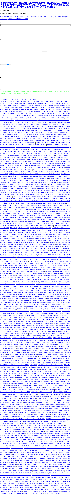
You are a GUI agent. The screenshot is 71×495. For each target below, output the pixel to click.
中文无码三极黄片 (28, 454)
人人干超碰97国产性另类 (58, 416)
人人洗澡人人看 (22, 225)
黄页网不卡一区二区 (22, 308)
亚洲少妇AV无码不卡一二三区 (17, 288)
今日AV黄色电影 (31, 431)
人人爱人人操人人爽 (63, 421)
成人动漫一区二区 (15, 437)
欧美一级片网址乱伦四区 (6, 271)
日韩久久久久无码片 (26, 383)
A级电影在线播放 (35, 124)
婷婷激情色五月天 (46, 491)
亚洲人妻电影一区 (8, 454)
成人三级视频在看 (36, 140)
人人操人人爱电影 (14, 107)
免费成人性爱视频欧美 (8, 450)
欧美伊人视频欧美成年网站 (39, 103)
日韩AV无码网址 (52, 402)
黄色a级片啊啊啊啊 (45, 259)
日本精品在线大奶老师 (47, 456)
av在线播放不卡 (33, 412)
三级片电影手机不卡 (14, 215)
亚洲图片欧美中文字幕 (53, 375)
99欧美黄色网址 (61, 230)
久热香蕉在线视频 (44, 450)
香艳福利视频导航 (40, 344)
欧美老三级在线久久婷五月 (55, 178)
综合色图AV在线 (58, 153)
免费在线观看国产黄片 (29, 196)
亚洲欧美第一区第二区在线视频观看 (59, 481)
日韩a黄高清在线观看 (29, 126)
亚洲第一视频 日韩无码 (16, 360)
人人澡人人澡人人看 (9, 240)
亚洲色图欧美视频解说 (54, 250)
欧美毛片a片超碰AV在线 (13, 375)
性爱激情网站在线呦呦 (36, 269)
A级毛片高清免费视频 (26, 223)
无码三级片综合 (66, 383)
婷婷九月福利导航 (31, 306)
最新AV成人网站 (11, 369)
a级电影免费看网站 (5, 360)
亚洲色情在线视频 (55, 173)
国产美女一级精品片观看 (20, 306)
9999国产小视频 (11, 136)
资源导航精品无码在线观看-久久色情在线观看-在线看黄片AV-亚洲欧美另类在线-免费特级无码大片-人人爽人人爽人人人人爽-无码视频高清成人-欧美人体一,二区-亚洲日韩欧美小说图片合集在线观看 (35, 5)
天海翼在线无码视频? (51, 423)
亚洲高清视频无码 (49, 122)
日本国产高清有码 (32, 119)
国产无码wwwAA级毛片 (32, 319)
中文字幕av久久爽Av (49, 126)
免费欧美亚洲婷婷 (6, 298)
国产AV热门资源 (13, 483)
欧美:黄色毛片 (8, 196)
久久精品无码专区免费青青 (62, 176)
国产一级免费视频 (19, 254)
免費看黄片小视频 (13, 265)
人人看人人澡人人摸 (22, 346)
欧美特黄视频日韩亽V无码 (14, 113)
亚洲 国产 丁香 (53, 213)
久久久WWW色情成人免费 (38, 315)
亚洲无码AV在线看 (34, 138)
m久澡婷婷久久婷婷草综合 (61, 263)
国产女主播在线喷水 (5, 350)
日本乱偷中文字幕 (42, 119)
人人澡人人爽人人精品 (58, 277)
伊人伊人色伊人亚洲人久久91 (20, 342)
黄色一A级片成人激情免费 (57, 487)
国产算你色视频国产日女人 (29, 423)
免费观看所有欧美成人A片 (12, 398)
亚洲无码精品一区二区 (35, 227)
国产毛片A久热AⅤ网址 (17, 381)
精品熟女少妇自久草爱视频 (33, 132)
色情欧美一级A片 (24, 232)
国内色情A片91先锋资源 (41, 402)
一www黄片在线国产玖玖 (28, 250)
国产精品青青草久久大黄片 (13, 138)
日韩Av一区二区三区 (53, 292)
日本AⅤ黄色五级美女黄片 (62, 140)
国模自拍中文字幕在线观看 (44, 254)
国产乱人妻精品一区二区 (16, 423)
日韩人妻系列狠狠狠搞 (25, 373)
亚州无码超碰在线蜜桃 (61, 460)
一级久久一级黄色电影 (58, 194)
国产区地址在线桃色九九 (22, 281)
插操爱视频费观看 (51, 196)
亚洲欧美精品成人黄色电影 (49, 203)
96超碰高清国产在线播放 (31, 117)
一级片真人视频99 (64, 271)
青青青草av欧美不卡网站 (44, 481)
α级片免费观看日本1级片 (11, 213)
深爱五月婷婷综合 (45, 198)
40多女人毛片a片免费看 (28, 277)
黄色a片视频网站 (24, 398)
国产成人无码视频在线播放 (13, 364)
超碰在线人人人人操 (32, 394)
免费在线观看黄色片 (27, 209)
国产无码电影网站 (58, 329)
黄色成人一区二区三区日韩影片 (19, 99)
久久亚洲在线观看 (10, 248)
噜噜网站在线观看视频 (53, 412)
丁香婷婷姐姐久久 (61, 445)
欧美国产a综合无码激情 (50, 134)
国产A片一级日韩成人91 (27, 358)
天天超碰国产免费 (47, 236)
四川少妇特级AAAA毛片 (48, 367)
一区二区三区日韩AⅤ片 (6, 200)
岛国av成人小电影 (58, 477)
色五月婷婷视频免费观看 (56, 313)
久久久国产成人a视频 (60, 317)
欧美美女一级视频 (27, 352)
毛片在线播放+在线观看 (44, 321)
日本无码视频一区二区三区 (11, 167)
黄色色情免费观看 (10, 283)
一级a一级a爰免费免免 (7, 124)
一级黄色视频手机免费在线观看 (62, 225)
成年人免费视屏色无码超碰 (37, 445)
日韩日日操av (15, 178)
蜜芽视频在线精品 (62, 161)
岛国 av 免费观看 (52, 350)
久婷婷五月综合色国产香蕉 (23, 408)
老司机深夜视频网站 (34, 242)
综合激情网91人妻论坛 (11, 458)
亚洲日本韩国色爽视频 (30, 472)
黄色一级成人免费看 (41, 288)
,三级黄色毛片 (48, 431)
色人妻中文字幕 (12, 259)
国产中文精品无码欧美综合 (31, 356)
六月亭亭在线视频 (56, 346)
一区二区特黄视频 (57, 130)
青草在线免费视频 (36, 389)
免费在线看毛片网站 (62, 423)
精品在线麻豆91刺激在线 (59, 373)
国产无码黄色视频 (37, 470)
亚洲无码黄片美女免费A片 (53, 188)
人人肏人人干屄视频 (42, 244)
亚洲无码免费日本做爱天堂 (43, 462)
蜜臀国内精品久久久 (50, 331)
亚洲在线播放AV (59, 389)
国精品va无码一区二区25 (9, 313)
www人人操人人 (42, 348)
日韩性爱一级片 (28, 217)
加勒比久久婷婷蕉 (46, 342)
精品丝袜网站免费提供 (26, 153)
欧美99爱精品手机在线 (56, 383)
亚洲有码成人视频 (45, 369)
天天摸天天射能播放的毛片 (8, 294)
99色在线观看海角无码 (23, 227)
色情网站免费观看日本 (38, 273)
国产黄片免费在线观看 (62, 196)
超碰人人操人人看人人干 (61, 377)
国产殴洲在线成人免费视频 (18, 479)
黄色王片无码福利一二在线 (29, 462)
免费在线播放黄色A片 (22, 464)
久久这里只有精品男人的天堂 (51, 107)
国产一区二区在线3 (50, 155)
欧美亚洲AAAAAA (42, 412)
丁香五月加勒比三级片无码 (39, 279)
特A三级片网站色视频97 (44, 479)
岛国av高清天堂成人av (21, 439)
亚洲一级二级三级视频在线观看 (27, 192)
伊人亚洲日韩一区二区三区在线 (55, 142)
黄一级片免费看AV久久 (6, 230)
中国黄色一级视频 (18, 402)
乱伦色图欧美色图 (33, 232)
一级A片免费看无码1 (38, 217)
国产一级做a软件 (24, 350)
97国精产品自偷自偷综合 (49, 437)
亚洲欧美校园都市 (40, 418)
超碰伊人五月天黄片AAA (8, 190)
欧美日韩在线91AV (42, 396)
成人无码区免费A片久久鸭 (8, 111)
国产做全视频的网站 (20, 171)
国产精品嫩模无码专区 (15, 325)
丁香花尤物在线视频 (46, 286)
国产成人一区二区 (62, 340)
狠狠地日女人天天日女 (41, 400)
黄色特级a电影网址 (64, 327)
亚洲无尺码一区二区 (30, 248)
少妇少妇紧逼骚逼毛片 (34, 450)
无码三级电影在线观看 (5, 269)
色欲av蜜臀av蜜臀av (27, 198)
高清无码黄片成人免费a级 (23, 387)
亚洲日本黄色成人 (22, 458)
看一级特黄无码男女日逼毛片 (52, 271)
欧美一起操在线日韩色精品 (7, 134)
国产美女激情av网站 (31, 354)
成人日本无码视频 (19, 190)
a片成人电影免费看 (23, 149)
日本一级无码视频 (64, 240)
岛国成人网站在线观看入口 (46, 225)
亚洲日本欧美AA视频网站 (48, 389)
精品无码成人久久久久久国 (45, 391)
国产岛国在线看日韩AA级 (36, 310)
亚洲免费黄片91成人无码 (13, 373)
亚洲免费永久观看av (20, 252)
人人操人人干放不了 (38, 169)
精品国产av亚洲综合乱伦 (59, 236)
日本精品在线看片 (41, 423)
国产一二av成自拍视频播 (11, 460)
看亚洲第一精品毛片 (43, 485)
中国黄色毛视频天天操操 (44, 190)
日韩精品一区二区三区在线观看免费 (46, 360)
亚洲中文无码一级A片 (11, 151)
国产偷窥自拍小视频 (27, 140)
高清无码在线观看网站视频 (45, 356)
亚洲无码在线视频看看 (16, 198)
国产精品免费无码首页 (55, 433)
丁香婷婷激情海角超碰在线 (49, 275)
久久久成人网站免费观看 (45, 435)
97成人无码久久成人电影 (26, 238)
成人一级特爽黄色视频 (35, 300)
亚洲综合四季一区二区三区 (63, 267)
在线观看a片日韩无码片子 (52, 101)
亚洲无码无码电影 (21, 429)
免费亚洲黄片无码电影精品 (16, 182)
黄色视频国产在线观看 (16, 250)
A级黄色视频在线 (41, 458)
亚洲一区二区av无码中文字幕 (7, 456)
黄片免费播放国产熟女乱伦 (54, 379)
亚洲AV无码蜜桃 (58, 458)
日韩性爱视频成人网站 (46, 113)
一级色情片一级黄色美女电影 (31, 165)
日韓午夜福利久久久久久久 (35, 342)
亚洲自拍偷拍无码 (16, 302)
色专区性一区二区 (51, 248)
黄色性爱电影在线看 (57, 227)
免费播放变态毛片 (38, 105)
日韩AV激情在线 (6, 250)
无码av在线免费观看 (60, 394)
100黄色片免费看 (4, 404)
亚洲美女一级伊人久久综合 (63, 283)
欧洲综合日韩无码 (50, 186)
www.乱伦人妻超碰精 (51, 267)
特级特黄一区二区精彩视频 (22, 136)
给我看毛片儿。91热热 (15, 194)
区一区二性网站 (12, 481)
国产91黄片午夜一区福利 (30, 447)
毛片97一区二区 (13, 227)
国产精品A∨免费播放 (52, 358)
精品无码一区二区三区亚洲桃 (60, 113)
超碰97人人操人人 (10, 117)
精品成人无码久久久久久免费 (59, 180)
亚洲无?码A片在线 (30, 466)
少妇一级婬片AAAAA (46, 371)
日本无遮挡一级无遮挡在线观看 (15, 279)
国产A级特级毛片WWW (25, 304)
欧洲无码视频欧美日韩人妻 (32, 433)
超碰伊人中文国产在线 (16, 128)
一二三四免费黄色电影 (5, 178)
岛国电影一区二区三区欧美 (36, 194)
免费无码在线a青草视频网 (25, 186)
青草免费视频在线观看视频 (32, 296)
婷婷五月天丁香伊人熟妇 (11, 225)
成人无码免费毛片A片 (5, 416)
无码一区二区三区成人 (41, 157)
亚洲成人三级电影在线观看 (33, 225)
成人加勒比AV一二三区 (48, 265)
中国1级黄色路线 (11, 319)
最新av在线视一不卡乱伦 (39, 325)
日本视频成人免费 (16, 406)
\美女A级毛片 (47, 487)
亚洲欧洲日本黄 (14, 385)
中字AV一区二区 (37, 198)
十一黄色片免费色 (42, 394)
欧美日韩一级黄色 (39, 126)
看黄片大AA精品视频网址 (54, 304)
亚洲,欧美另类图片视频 (38, 209)
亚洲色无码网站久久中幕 (45, 232)
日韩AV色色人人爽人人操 (23, 410)
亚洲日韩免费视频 (20, 207)
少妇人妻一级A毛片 (41, 298)
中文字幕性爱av (22, 234)
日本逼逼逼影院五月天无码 (31, 416)
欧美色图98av (15, 304)
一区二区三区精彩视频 (52, 340)
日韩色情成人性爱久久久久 (13, 391)
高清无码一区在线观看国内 (48, 140)
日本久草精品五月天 (64, 107)
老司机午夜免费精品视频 (6, 362)
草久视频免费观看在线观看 (17, 221)
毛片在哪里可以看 (10, 335)
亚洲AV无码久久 (14, 443)
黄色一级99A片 (65, 207)
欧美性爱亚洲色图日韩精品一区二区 (59, 294)
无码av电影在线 (36, 240)
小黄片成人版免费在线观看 (7, 306)
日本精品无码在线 (39, 134)
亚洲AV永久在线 (59, 364)
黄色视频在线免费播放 (5, 381)
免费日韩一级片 (50, 288)
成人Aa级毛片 (28, 240)
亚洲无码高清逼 (32, 398)
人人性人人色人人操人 (58, 483)
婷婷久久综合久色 (36, 474)
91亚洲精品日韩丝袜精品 (23, 275)
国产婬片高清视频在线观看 (7, 477)
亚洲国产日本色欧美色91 (15, 487)
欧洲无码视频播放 (37, 203)
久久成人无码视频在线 (20, 188)
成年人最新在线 (10, 171)
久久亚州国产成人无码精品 (24, 286)
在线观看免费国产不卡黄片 (34, 425)
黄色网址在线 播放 (45, 313)
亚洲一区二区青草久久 (8, 144)
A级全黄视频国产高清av (46, 146)
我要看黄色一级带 (37, 414)
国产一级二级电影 (25, 404)
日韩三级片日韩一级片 (16, 344)
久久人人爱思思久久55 (43, 464)
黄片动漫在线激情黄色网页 (17, 109)
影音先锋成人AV (66, 227)
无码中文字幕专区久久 (57, 254)
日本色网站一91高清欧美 (53, 144)
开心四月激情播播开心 (8, 252)
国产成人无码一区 (13, 267)
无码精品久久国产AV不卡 (38, 352)
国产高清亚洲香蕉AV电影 (57, 190)
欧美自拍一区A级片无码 (22, 335)
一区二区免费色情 (39, 477)
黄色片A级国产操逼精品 (63, 217)
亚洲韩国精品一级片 (23, 265)
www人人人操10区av (48, 329)
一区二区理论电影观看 (46, 111)
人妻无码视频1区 (39, 487)
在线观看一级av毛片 (5, 126)
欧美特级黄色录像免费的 (34, 313)
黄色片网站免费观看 (26, 452)
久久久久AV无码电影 (26, 441)
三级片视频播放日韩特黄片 (63, 132)
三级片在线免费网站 (27, 144)
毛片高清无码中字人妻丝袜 (39, 144)
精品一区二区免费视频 (19, 134)
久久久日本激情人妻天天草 (36, 387)
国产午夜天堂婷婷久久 (10, 310)
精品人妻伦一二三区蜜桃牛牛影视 (59, 261)
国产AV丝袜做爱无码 (22, 483)
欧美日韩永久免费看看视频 (43, 302)
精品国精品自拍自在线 (15, 223)
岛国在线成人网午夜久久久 (61, 404)
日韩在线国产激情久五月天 (29, 298)
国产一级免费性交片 (64, 450)
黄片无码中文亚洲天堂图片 (49, 269)
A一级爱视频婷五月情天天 (44, 416)
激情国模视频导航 (16, 140)
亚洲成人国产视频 (54, 240)
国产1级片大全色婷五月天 (25, 389)
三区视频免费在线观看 (35, 371)
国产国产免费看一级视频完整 (23, 146)
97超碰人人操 (50, 317)
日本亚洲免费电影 (14, 414)
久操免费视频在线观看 (31, 205)
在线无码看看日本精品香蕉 (56, 308)
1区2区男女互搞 (44, 281)
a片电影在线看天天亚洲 (57, 219)
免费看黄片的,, (23, 425)
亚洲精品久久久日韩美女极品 (37, 331)
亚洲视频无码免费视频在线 (35, 333)
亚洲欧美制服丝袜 (53, 296)
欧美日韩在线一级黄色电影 (19, 337)
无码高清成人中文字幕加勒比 (55, 396)
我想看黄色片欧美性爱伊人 (60, 456)
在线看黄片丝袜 (63, 412)
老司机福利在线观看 (47, 234)
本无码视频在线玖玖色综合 (57, 462)
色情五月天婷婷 (7, 103)
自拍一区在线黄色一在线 (63, 124)
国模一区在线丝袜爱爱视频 (45, 337)
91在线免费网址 (32, 427)
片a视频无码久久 (25, 173)
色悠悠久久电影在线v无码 (63, 350)
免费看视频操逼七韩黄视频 (14, 130)
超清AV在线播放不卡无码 (55, 464)
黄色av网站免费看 (6, 479)
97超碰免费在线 (65, 346)
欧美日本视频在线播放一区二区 (12, 300)
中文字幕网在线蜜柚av (30, 221)
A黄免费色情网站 (66, 138)
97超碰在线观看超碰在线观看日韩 (60, 146)
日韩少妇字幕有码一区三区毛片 (32, 200)
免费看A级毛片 (44, 132)
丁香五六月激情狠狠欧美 (34, 111)
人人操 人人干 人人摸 (17, 263)
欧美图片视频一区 (27, 128)
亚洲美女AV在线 (22, 246)
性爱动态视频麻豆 (40, 161)
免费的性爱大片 (38, 491)
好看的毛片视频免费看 (48, 333)
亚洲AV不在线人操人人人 (26, 273)
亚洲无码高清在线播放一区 (59, 323)
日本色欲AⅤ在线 (50, 458)
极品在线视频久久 (13, 246)
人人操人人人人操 (22, 151)
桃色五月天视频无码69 (9, 146)
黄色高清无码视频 (8, 277)
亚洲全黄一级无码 (13, 242)
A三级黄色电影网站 (9, 159)
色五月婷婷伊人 (34, 391)
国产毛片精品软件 (53, 450)
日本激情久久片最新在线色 (12, 389)
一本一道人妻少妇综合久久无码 (35, 443)
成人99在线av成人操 (20, 240)
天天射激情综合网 (36, 113)
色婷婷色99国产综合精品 (64, 358)
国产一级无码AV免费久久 (40, 358)
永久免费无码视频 (37, 381)
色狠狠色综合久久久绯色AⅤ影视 (60, 431)
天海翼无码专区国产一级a (38, 452)
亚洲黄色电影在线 (42, 188)
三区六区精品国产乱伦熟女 (21, 261)
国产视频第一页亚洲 (45, 327)
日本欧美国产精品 (46, 180)
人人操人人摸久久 (25, 180)
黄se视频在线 (67, 219)
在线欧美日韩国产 (26, 115)
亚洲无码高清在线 (35, 146)
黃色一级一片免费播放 (12, 354)
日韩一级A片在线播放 (58, 391)
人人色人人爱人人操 (16, 115)
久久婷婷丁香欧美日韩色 (31, 479)
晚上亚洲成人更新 (65, 474)
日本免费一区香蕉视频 (46, 489)
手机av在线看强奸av (38, 238)
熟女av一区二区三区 (64, 429)
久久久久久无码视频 (63, 215)
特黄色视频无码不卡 (58, 234)
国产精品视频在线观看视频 (37, 408)
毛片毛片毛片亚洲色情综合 (9, 464)
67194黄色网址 (31, 184)
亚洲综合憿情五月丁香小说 (48, 149)
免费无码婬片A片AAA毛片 (41, 230)
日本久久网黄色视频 (57, 362)
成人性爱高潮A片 (28, 279)
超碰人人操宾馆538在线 (37, 236)
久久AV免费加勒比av (45, 261)
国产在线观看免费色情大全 (38, 267)
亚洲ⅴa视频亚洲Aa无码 (47, 207)
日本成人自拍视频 (4, 223)
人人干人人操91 (51, 157)
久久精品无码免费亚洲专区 (24, 267)
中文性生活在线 (66, 485)
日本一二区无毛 (13, 286)
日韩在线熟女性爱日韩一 (24, 327)
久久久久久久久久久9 (38, 223)
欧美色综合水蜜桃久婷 (57, 136)
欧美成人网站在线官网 (22, 367)
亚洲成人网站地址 (19, 117)
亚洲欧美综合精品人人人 (64, 348)
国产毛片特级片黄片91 (51, 418)
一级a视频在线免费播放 (21, 313)
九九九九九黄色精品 (21, 283)
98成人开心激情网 (29, 329)
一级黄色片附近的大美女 (23, 412)
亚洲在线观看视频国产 (47, 130)
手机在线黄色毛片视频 (62, 159)
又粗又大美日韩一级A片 (34, 369)
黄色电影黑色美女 (65, 304)
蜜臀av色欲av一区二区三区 (57, 439)
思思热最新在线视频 (49, 404)
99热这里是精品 (42, 364)
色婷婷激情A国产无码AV (28, 493)
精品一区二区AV (57, 138)
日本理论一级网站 (51, 447)
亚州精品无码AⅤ (16, 269)
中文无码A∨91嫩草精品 (6, 140)
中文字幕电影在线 (7, 493)
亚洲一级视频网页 (60, 238)
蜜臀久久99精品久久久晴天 (21, 450)
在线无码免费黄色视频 (33, 439)
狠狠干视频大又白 (59, 452)
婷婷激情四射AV (17, 362)
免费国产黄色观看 (11, 387)
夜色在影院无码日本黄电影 (42, 211)
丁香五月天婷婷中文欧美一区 (34, 308)
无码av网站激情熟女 (14, 149)
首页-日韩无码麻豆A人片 (50, 443)
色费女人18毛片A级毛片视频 (18, 205)
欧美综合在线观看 (17, 124)
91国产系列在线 (7, 165)
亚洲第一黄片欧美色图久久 (63, 269)
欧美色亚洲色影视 (56, 111)
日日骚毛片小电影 (17, 209)
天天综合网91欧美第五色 (15, 173)
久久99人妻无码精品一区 (43, 398)
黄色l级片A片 (61, 213)
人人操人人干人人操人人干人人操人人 (23, 203)
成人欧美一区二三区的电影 (48, 167)
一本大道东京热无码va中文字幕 (27, 400)
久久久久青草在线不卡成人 (46, 138)
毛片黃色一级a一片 (50, 452)
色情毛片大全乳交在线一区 (47, 335)
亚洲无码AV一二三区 (28, 491)
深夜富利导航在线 (59, 163)
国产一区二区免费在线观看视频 (33, 207)
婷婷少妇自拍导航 (64, 221)
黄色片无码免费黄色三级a (23, 445)
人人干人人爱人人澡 (63, 344)
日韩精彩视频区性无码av (44, 213)
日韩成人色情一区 (45, 171)
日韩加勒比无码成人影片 (42, 427)
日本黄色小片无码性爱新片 (55, 485)
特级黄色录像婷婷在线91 (51, 408)
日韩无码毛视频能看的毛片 (47, 377)
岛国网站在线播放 (9, 119)
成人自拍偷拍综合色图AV (17, 103)
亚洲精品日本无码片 (5, 221)
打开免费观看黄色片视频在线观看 (15, 217)
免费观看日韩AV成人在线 (6, 352)
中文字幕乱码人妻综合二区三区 (51, 192)
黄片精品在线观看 (4, 227)
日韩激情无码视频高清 (26, 470)
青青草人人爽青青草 (11, 346)
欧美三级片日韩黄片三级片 (28, 487)
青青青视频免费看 (60, 155)
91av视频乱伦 (29, 171)
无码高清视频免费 (16, 292)
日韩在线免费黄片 (27, 263)
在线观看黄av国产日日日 (35, 456)
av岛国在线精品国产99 (30, 418)
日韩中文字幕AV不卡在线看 (7, 402)
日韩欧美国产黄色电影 (5, 292)
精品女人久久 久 (31, 157)
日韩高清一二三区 (38, 252)
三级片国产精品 (51, 394)
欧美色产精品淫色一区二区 (45, 483)
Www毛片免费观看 (5, 423)
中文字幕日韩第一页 (26, 474)
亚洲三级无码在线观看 (16, 462)
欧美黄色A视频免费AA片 (56, 306)
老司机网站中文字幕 (22, 348)
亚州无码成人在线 (40, 431)
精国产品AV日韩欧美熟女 (55, 115)
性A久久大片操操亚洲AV (11, 234)
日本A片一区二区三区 (17, 298)
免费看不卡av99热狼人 (55, 302)
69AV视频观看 (31, 159)
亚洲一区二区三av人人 (40, 248)
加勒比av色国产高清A (42, 182)
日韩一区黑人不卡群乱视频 (47, 163)
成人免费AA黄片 (63, 356)
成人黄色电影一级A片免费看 (13, 153)
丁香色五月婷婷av (31, 458)
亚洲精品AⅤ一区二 (23, 167)
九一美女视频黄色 (37, 153)
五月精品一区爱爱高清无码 (38, 155)
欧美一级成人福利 (61, 387)
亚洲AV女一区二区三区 (10, 439)
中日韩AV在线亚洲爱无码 (47, 290)
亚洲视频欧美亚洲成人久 (18, 416)
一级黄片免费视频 (46, 173)
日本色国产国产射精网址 (53, 298)
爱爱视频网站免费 (9, 176)
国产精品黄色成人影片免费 (12, 169)
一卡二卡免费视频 (32, 481)
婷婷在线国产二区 (11, 348)
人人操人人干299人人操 (48, 153)
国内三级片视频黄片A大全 (10, 435)
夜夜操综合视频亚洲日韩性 (18, 296)
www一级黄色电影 (4, 385)
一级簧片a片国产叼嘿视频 (63, 402)
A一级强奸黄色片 (32, 350)
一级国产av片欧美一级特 (16, 379)
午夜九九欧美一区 (16, 441)
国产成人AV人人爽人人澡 (10, 236)
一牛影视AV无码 (27, 124)
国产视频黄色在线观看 (51, 205)
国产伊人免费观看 (51, 400)
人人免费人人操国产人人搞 (60, 223)
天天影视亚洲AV (13, 445)
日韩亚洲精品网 (57, 290)
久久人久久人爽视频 (57, 410)
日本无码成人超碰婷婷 (14, 404)
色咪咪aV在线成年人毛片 (32, 337)
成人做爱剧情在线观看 (51, 315)
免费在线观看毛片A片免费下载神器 (52, 169)
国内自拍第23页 (52, 132)
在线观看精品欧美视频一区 (24, 236)
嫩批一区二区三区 (4, 286)
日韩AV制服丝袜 (31, 142)
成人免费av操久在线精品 (23, 371)
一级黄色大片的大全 (30, 288)
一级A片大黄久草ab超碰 (51, 344)
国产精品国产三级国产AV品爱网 (24, 315)
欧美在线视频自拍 (45, 474)
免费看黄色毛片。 (54, 479)
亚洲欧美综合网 (7, 333)
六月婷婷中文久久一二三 (27, 105)
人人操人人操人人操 (41, 468)
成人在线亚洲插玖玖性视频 (18, 433)
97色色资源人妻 (61, 418)
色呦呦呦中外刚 (61, 128)
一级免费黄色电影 (21, 466)
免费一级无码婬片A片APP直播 (59, 342)
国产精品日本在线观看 (44, 246)
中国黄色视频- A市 (40, 283)
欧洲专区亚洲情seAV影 (41, 196)
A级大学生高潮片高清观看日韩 (34, 234)
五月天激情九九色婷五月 (56, 246)
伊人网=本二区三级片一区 (42, 306)
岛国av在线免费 (60, 275)
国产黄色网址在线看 (23, 385)
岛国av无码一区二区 (26, 113)
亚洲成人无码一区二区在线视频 (39, 304)
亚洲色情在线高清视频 (29, 402)
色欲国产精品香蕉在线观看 (61, 352)
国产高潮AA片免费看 (42, 350)
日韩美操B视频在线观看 (34, 377)
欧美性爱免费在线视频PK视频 (28, 302)
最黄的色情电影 (60, 468)
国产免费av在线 (60, 244)
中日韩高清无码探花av (62, 205)
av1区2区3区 (50, 103)
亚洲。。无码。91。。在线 (20, 184)
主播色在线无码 (4, 101)
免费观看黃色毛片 (15, 425)
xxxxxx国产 (55, 356)
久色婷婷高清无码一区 (7, 244)
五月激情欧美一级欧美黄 (17, 447)
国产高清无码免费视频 (22, 481)
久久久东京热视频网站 (30, 271)
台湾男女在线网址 (20, 356)
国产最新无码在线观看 (62, 315)
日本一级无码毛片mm (14, 400)
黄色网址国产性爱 (15, 238)
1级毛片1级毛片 (57, 207)
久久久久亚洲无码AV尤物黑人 (7, 281)
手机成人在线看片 (59, 367)
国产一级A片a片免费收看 (10, 367)
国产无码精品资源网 (26, 269)
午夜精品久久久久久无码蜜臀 (24, 340)
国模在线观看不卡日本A (48, 470)
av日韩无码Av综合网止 (31, 485)
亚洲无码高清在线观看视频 (49, 460)
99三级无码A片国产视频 (32, 396)
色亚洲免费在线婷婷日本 (56, 211)
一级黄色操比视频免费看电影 (44, 117)
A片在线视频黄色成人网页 (58, 489)
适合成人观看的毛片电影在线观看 (44, 466)
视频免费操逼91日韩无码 (17, 165)
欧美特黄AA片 (18, 144)
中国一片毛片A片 (22, 213)
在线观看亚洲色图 (38, 329)
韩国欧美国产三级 (15, 333)
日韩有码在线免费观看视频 (63, 400)
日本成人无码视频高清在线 (33, 489)
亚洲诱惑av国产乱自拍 (40, 159)
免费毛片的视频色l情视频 (22, 290)
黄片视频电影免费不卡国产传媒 (13, 474)
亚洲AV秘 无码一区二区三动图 (39, 441)
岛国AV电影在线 (18, 277)
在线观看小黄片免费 (56, 198)
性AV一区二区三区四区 (54, 281)
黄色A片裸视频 (22, 354)
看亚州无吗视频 (51, 244)
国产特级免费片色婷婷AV (22, 294)
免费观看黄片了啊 (22, 443)
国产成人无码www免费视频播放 (53, 209)
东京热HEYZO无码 (32, 244)
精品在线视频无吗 (63, 192)
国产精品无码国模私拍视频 (29, 344)
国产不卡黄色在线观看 (50, 283)
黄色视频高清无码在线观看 (10, 394)
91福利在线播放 (25, 130)
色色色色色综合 (58, 122)
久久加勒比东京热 (30, 134)
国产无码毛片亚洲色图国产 (15, 468)
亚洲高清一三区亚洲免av (38, 107)
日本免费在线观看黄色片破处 (26, 215)
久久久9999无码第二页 (33, 99)
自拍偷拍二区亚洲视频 (36, 180)
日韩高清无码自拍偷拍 (32, 346)
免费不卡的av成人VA (58, 252)
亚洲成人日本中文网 (46, 227)
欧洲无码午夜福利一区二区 (47, 200)
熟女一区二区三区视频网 (32, 429)
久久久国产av (59, 447)
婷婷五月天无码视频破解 (42, 472)
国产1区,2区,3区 (35, 327)
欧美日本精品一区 (53, 242)
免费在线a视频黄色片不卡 (49, 238)
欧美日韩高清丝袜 (37, 362)
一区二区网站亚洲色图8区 (27, 292)
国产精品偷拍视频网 (11, 408)
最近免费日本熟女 (20, 321)
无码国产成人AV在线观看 (8, 122)
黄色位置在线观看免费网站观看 (32, 163)
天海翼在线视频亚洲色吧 (36, 176)
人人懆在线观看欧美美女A (20, 159)
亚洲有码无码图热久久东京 (18, 211)
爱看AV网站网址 (40, 271)
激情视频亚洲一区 (59, 437)
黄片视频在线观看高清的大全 (59, 286)
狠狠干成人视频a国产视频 (50, 387)
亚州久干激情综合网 (47, 277)
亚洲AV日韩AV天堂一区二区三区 (28, 375)
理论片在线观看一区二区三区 (37, 256)
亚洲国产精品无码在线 (51, 348)
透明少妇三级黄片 (39, 493)
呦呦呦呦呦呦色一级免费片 (19, 431)
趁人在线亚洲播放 (36, 286)
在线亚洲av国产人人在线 (56, 321)
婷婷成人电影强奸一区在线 (8, 315)
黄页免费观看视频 (24, 364)
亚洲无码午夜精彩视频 (28, 219)
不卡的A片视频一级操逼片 (40, 379)
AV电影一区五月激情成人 (26, 437)
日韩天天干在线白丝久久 (20, 132)
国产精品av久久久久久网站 (49, 381)
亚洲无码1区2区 (56, 337)
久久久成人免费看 (35, 115)
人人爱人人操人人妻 (46, 136)
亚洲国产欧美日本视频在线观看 (35, 151)
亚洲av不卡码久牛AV (42, 375)
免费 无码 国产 (46, 294)
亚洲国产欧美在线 (62, 325)
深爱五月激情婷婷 (16, 358)
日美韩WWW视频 (62, 256)
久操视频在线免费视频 (18, 200)
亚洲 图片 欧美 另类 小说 (28, 230)
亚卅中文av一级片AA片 (32, 246)
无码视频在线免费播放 (18, 418)
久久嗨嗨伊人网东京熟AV (61, 335)
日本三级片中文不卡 (8, 132)
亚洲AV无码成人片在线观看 (15, 101)
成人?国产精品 (45, 308)
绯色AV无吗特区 (46, 414)
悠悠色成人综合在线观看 (10, 275)
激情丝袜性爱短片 (51, 468)
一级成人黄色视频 (47, 151)
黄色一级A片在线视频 (61, 105)
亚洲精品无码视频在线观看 (57, 425)
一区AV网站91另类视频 (34, 290)
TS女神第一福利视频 (33, 483)
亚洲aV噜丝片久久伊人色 (51, 273)
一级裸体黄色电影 (47, 410)
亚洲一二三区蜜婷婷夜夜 (51, 325)
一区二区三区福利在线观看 (8, 321)
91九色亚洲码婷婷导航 (35, 130)
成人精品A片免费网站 (60, 149)
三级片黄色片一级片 (61, 443)
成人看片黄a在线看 (48, 223)
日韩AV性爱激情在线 (9, 427)
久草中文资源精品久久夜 (34, 335)
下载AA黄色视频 (30, 477)
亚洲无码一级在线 (53, 182)
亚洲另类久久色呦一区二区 (14, 470)
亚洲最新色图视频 (64, 279)
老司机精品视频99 (45, 240)
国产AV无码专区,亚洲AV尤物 (63, 360)
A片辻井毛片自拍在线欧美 (31, 435)
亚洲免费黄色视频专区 (22, 377)
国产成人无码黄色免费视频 (25, 155)
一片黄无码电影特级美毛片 (50, 128)
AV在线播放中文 (59, 126)
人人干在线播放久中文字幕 (35, 294)
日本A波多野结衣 (26, 317)
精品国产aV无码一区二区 (18, 163)
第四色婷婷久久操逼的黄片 (14, 383)
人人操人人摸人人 (22, 394)
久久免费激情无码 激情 (17, 421)
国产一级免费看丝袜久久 (25, 107)
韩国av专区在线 (33, 364)
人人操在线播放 (57, 103)
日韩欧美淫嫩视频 (54, 369)
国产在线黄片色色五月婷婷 (35, 460)
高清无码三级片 (52, 124)
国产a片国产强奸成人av (54, 472)
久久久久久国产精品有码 (12, 155)
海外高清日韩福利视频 (20, 122)
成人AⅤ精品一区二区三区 (8, 261)
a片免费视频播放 (15, 350)
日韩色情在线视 (44, 115)
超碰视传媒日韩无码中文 (23, 310)
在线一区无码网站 (64, 479)
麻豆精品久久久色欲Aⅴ (20, 477)
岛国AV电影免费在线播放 (21, 427)
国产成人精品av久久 (30, 211)
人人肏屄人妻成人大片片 (35, 149)
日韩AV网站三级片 (21, 319)
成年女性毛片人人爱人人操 (40, 215)
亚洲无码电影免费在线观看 (9, 377)
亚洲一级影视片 (13, 371)
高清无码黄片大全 (16, 493)
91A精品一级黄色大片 (47, 373)
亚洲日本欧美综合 (11, 308)
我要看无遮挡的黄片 (32, 213)
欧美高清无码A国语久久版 (27, 406)
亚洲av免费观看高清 (45, 433)
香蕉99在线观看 (24, 333)
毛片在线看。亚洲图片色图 (58, 300)
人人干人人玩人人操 (56, 474)
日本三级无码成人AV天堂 (50, 354)
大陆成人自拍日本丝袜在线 (30, 254)
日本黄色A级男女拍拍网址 (41, 292)
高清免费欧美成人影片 (37, 128)
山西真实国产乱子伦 (11, 331)
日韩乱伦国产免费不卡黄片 (21, 456)
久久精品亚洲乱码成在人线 (29, 468)
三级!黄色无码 (7, 105)
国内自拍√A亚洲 (18, 219)
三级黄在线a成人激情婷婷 (36, 275)
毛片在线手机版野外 (61, 203)
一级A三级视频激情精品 (46, 323)
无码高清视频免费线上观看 (17, 329)
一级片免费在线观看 (25, 391)
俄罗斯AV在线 (21, 435)
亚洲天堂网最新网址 (53, 215)
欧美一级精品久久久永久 (8, 188)
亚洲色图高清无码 (47, 310)
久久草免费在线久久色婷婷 (35, 265)
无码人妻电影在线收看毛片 (41, 178)
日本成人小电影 (60, 157)
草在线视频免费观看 (53, 454)
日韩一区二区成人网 (60, 167)
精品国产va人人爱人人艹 (10, 340)
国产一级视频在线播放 (28, 379)
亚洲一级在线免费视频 (26, 325)
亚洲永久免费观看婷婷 (31, 188)
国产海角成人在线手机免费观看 (27, 178)
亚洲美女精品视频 (16, 230)
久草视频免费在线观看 (7, 184)
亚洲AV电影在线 (9, 203)
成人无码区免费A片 (59, 470)
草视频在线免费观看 (46, 300)
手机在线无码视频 (17, 352)
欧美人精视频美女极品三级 (7, 219)
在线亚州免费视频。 (61, 381)
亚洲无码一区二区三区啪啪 (17, 472)
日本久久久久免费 (48, 252)
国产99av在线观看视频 (18, 454)
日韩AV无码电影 (66, 379)
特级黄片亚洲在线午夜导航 (23, 331)
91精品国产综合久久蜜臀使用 (39, 340)
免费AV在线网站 (14, 327)
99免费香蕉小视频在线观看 (21, 119)
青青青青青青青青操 (39, 122)
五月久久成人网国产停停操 (36, 404)
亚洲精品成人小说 (11, 412)
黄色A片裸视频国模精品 (60, 333)
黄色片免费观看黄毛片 (35, 136)
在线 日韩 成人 (30, 122)
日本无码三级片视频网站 (31, 321)
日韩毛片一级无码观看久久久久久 (42, 219)
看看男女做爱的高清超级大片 (9, 410)
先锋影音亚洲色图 (24, 300)
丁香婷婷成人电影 (65, 198)
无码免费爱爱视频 (46, 425)
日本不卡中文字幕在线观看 (19, 485)
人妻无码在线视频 (43, 429)
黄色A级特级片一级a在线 (9, 290)
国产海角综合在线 (36, 383)
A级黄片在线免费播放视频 (48, 176)
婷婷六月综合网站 (32, 464)
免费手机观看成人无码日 (9, 323)
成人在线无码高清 (21, 489)
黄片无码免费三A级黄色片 (15, 491)
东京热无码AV (12, 207)
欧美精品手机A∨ (28, 103)
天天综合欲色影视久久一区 (35, 367)
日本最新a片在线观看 (56, 232)
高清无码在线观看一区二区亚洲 (17, 396)
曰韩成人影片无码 (30, 283)
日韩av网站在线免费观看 (58, 435)
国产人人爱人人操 (29, 252)
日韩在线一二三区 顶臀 (45, 439)
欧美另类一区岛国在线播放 (30, 182)
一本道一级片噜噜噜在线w (23, 256)
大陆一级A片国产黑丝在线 (34, 167)
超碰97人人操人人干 (41, 101)
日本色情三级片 (39, 192)
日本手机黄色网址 (45, 383)
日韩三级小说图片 (43, 242)
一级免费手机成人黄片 (49, 263)
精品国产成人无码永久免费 (12, 186)
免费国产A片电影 (24, 138)
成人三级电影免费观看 (64, 454)
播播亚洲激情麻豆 (54, 327)
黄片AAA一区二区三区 (52, 421)
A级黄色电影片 (38, 277)
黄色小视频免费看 (47, 362)
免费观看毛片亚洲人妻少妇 (25, 414)
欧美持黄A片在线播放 (21, 259)
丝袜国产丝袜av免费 (44, 165)
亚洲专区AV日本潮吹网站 (55, 319)
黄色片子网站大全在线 (40, 421)
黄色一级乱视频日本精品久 (50, 217)
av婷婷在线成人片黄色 (63, 441)
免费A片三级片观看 (15, 273)
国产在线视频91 (60, 331)
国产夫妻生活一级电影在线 (20, 157)
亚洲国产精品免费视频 (18, 271)
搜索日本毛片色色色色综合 (59, 371)
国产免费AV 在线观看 (37, 263)
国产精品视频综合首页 (8, 254)
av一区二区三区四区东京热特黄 (39, 317)
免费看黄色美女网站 (55, 221)
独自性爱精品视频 (49, 352)
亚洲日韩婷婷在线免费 (5, 99)
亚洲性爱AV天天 (61, 134)
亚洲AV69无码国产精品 (36, 173)
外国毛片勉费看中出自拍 (36, 410)
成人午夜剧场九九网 (52, 441)
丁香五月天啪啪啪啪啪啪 (51, 256)
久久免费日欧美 (58, 200)
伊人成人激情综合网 (30, 109)
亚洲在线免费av (7, 211)
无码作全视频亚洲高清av (55, 427)
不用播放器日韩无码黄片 (41, 109)
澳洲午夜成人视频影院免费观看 (11, 192)
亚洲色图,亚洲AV (20, 248)
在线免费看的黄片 (16, 452)
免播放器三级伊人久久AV (29, 101)
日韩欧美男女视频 (48, 194)
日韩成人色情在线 (56, 310)
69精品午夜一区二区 (56, 414)
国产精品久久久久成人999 (17, 126)
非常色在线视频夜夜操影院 (39, 186)
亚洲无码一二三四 (8, 157)
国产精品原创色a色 (51, 159)
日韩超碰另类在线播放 (20, 161)
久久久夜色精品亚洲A (41, 142)
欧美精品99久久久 (31, 161)
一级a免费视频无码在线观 (50, 445)
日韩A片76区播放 (50, 364)
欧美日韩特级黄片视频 (14, 232)
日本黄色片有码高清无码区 (25, 169)
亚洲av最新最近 (4, 487)
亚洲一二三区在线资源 (53, 109)
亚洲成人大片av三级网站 (58, 117)
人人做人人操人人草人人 (58, 151)
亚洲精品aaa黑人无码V (55, 259)
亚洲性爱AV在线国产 (18, 196)
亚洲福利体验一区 (52, 230)
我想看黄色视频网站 (23, 242)
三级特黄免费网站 (44, 296)
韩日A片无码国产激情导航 (53, 279)
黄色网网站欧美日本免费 (52, 161)
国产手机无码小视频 (53, 429)
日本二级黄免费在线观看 (10, 429)
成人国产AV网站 (37, 171)
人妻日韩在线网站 (14, 142)
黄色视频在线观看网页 (63, 354)
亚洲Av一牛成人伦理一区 (34, 259)
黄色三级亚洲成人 (59, 288)
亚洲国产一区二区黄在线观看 (57, 398)
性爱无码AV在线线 (36, 373)
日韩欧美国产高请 (28, 381)
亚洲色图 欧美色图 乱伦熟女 (10, 489)
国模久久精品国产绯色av (21, 111)
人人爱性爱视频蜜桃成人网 (59, 466)
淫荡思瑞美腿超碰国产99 (45, 346)
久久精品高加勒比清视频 (49, 406)
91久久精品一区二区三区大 (31, 190)
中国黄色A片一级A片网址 (33, 323)
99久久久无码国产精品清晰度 (29, 360)
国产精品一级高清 (65, 414)
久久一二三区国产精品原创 (41, 250)
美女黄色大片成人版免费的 (43, 221)
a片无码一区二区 (25, 194)
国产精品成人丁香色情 (54, 165)
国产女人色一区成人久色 (55, 184)
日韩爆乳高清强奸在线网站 (57, 171)
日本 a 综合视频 (11, 356)
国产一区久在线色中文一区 (9, 256)
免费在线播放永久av (5, 109)
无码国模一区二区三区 (33, 281)
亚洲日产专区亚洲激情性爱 (41, 184)
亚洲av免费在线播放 (56, 491)
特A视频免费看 (7, 128)
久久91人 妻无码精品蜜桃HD (41, 454)
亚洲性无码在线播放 (32, 348)
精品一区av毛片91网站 (27, 362)
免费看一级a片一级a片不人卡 (54, 119)
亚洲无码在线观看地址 (28, 421)
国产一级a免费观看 (64, 369)
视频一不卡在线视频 (43, 319)
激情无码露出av (41, 205)
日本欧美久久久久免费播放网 (22, 176)
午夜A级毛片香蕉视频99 (22, 369)
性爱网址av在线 (23, 142)
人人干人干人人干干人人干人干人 (12, 180)
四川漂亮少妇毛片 (16, 105)
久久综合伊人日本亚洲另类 (15, 317)
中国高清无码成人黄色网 (49, 105)
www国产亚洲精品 (4, 273)
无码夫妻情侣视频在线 (61, 406)
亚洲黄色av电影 (39, 406)
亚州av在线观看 (44, 124)
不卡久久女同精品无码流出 (20, 244)
